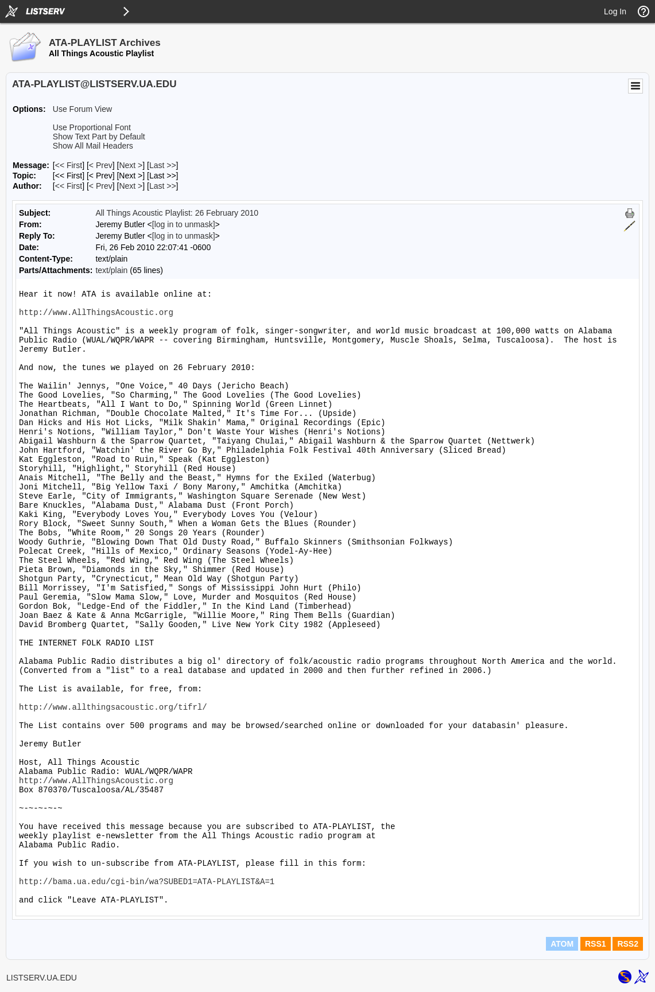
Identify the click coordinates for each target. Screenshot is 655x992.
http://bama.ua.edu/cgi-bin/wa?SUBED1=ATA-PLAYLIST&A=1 (146, 881)
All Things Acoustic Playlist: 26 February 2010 (176, 212)
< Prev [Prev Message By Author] (101, 185)
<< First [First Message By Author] (68, 185)
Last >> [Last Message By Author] (162, 185)
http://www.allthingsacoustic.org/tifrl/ (113, 707)
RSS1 (595, 943)
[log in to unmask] (183, 224)
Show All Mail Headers (93, 145)
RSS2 (627, 943)
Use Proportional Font (92, 127)
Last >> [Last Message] (162, 165)
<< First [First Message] (68, 165)
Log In (615, 11)
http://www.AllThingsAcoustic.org (96, 312)
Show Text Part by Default (99, 136)
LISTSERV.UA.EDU (41, 977)
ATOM (562, 943)
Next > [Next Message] (130, 165)
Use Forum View (82, 109)
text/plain (111, 270)
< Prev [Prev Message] (101, 165)
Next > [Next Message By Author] (130, 185)
